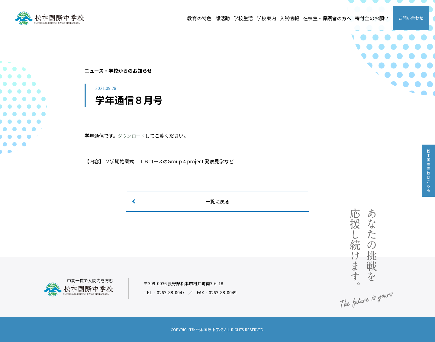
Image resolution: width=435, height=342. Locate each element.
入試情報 (289, 18)
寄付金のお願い (372, 18)
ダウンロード (132, 135)
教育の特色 (199, 18)
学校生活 (243, 18)
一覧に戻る (217, 201)
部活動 (222, 18)
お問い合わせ (411, 18)
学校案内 (266, 18)
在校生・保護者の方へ (327, 18)
